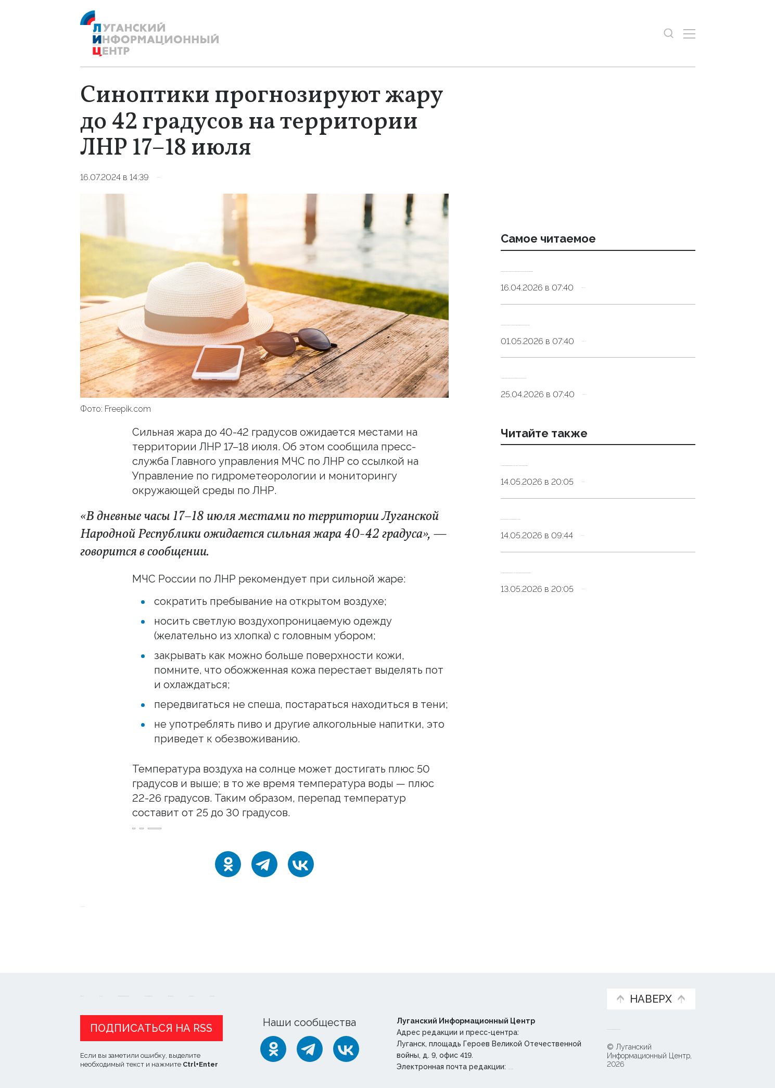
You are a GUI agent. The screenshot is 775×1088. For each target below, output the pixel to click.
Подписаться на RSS (151, 1025)
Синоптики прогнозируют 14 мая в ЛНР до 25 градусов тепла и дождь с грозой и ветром (596, 691)
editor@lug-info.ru (543, 1064)
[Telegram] (264, 878)
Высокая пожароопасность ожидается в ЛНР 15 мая (572, 617)
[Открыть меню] (689, 33)
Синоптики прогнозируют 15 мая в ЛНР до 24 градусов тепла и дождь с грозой (597, 544)
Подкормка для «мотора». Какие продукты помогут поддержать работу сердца (586, 362)
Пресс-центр (486, 986)
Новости (98, 980)
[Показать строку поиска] (668, 33)
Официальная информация (208, 986)
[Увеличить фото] (264, 294)
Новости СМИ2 (111, 917)
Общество (604, 315)
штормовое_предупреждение (280, 835)
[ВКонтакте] (301, 878)
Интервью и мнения (329, 986)
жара (148, 835)
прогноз (189, 835)
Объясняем (566, 980)
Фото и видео (414, 986)
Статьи (148, 980)
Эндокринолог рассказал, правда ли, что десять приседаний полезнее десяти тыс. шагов (596, 281)
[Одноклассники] (228, 878)
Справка (175, 177)
